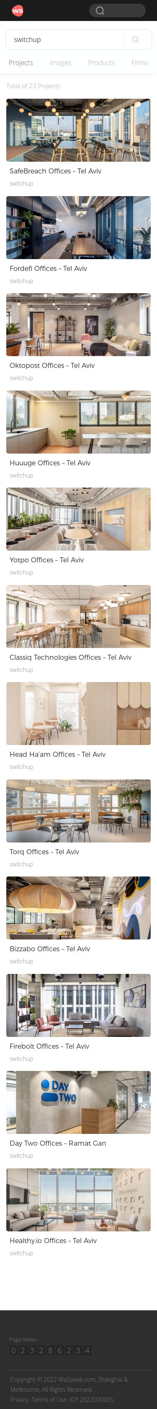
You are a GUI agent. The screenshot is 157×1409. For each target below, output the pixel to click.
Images (60, 62)
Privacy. (20, 1400)
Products (101, 62)
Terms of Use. (50, 1400)
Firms (139, 62)
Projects (21, 62)
